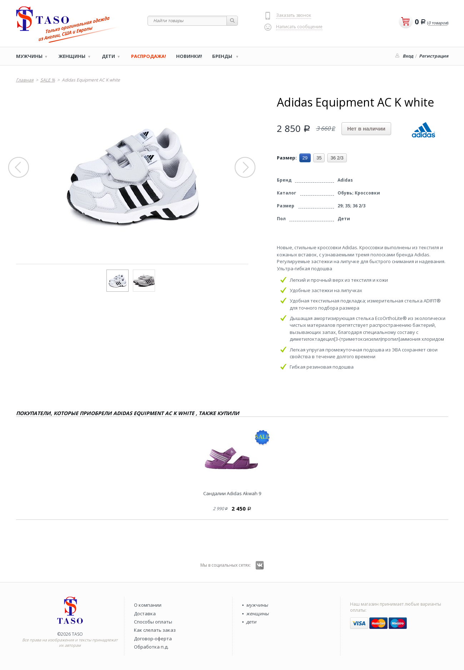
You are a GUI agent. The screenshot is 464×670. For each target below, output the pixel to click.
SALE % (47, 80)
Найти (232, 21)
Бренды (222, 56)
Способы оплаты (153, 622)
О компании (147, 605)
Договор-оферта (153, 638)
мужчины (257, 605)
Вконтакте (259, 565)
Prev (19, 167)
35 (318, 158)
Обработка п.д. (151, 647)
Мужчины (29, 56)
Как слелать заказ (155, 630)
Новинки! (189, 56)
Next (245, 167)
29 (305, 158)
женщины (257, 613)
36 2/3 (336, 158)
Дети (108, 56)
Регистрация (433, 56)
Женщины (72, 56)
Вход (408, 56)
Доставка (145, 613)
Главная (25, 80)
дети (251, 622)
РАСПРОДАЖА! (148, 56)
